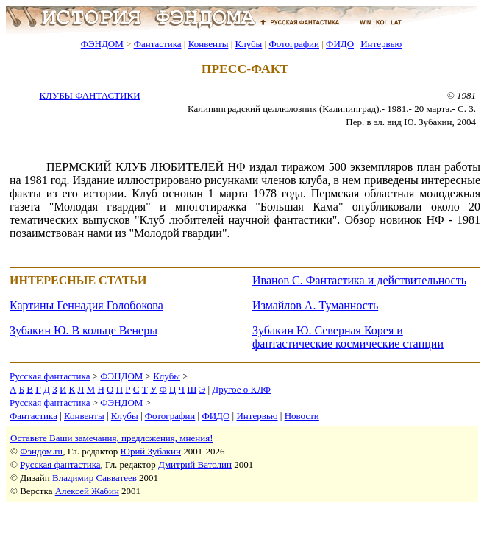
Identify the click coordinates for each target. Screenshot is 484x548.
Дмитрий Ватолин (195, 464)
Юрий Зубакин (151, 451)
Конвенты (208, 43)
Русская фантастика (50, 376)
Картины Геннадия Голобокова (86, 305)
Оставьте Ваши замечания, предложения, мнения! (111, 437)
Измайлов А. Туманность (315, 305)
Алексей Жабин (87, 490)
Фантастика (158, 43)
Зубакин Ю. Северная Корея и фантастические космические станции (348, 337)
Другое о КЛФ (241, 389)
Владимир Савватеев (94, 477)
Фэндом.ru (41, 451)
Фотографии (293, 43)
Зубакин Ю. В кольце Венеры (83, 330)
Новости (302, 415)
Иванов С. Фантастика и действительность (359, 280)
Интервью (381, 43)
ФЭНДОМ (102, 43)
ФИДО (340, 43)
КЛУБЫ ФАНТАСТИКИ (89, 95)
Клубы (248, 43)
